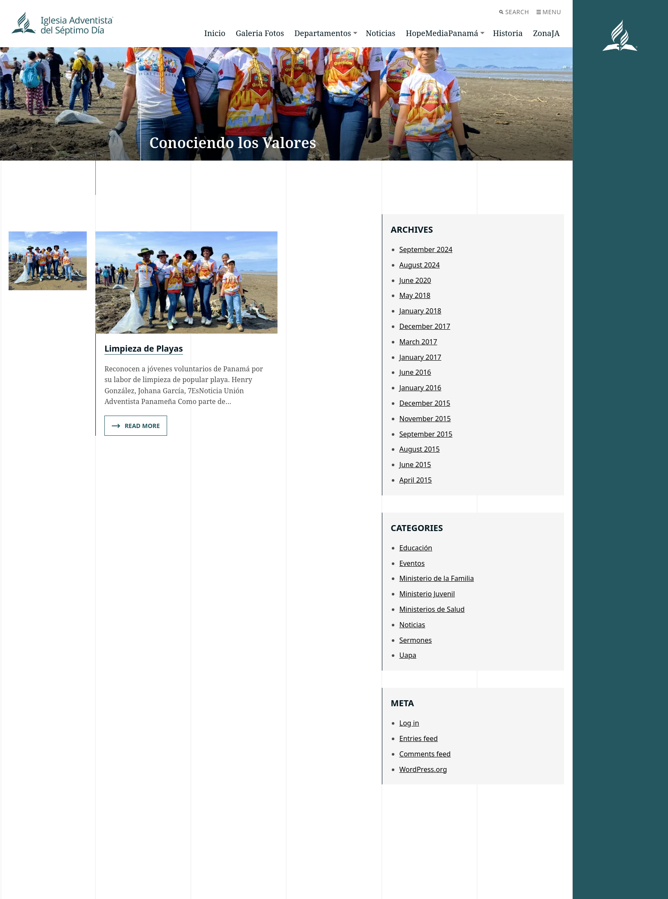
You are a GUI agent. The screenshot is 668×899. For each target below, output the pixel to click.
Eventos (412, 563)
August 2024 (420, 265)
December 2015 (425, 403)
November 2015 (425, 418)
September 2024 (426, 249)
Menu (549, 12)
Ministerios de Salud (432, 609)
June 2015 (415, 464)
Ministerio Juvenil (427, 593)
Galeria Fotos (260, 33)
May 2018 (415, 295)
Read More (136, 426)
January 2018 (421, 311)
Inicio (215, 33)
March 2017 (418, 341)
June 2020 (415, 280)
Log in (409, 723)
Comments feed (425, 754)
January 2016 (421, 387)
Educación (416, 548)
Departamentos (322, 33)
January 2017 (421, 357)
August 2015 (420, 449)
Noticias (380, 33)
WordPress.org (423, 769)
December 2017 (425, 326)
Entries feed (419, 738)
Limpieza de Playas (144, 348)
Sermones (416, 640)
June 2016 (415, 372)
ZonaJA (546, 33)
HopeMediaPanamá (442, 33)
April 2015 (416, 480)
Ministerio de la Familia (437, 578)
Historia (508, 33)
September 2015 (426, 434)
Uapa (408, 655)
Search (514, 12)
